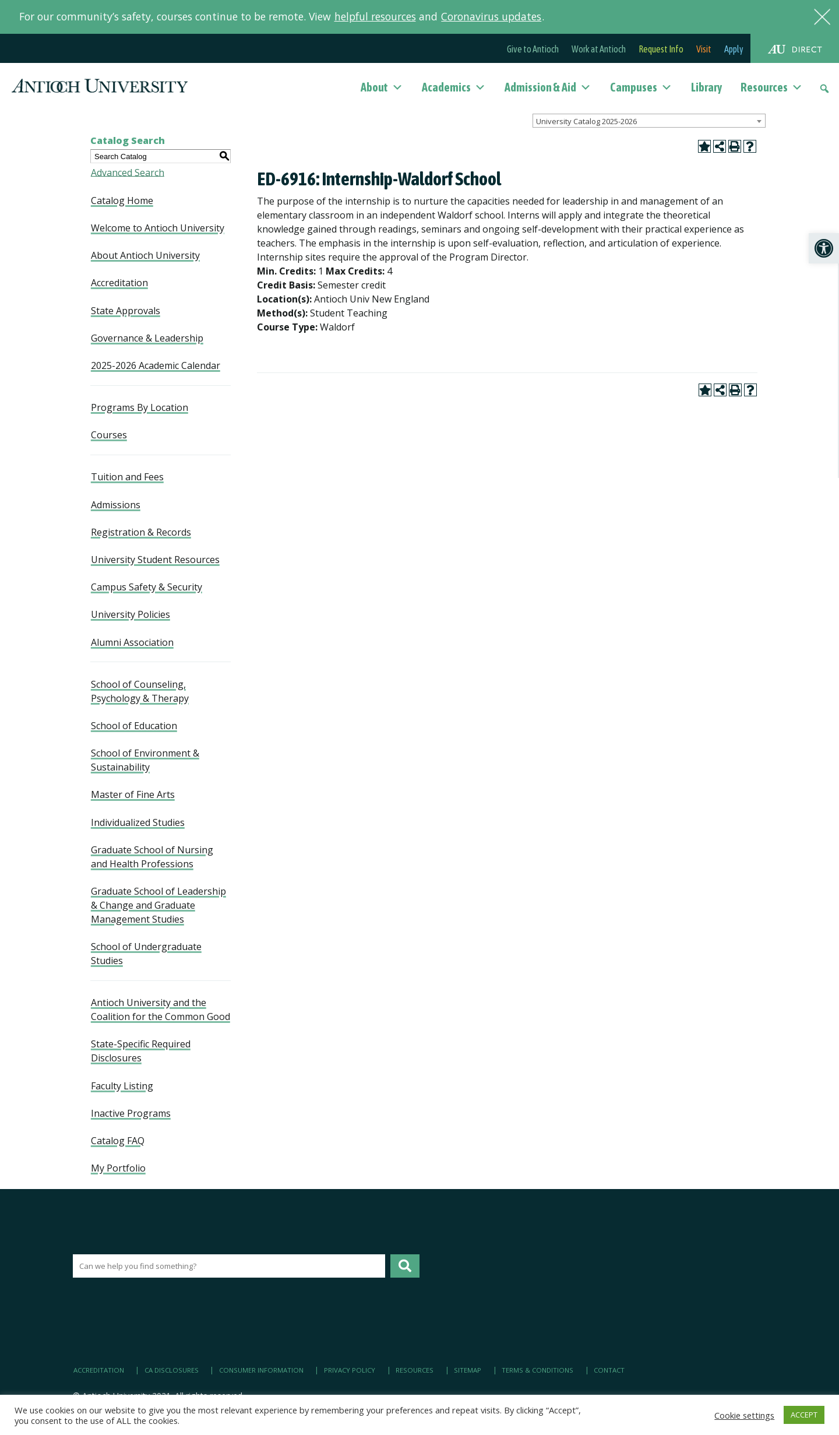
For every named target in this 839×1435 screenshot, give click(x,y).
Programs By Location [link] (139, 407)
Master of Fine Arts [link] (133, 794)
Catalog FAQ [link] (117, 1140)
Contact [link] (609, 1370)
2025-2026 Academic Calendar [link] (155, 365)
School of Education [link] (134, 725)
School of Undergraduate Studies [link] (146, 953)
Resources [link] (772, 87)
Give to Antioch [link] (533, 49)
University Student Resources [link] (155, 559)
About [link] (382, 87)
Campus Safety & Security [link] (146, 587)
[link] (824, 248)
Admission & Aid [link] (548, 87)
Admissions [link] (115, 504)
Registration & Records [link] (141, 532)
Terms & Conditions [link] (537, 1370)
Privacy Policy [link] (349, 1370)
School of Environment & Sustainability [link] (145, 760)
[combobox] (649, 121)
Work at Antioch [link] (599, 49)
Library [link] (706, 87)
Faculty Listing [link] (122, 1085)
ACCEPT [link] (804, 1414)
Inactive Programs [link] (131, 1113)
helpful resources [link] (375, 16)
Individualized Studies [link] (138, 822)
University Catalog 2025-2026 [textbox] (586, 121)
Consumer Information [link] (261, 1370)
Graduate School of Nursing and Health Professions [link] (152, 856)
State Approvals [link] (125, 310)
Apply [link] (733, 49)
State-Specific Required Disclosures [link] (141, 1050)
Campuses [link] (641, 87)
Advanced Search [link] (127, 172)
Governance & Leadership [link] (147, 338)
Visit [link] (703, 49)
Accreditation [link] (119, 282)
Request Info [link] (661, 49)
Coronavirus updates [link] (491, 16)
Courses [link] (109, 434)
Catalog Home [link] (122, 200)
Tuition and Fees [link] (127, 476)
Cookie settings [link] (744, 1415)
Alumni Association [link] (132, 642)
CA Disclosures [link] (171, 1370)
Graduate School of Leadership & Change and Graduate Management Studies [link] (158, 905)
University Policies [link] (130, 614)
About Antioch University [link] (145, 255)
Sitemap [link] (467, 1370)
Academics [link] (454, 87)
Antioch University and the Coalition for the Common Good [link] (160, 1009)
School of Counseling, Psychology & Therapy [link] (140, 691)
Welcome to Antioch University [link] (157, 227)
